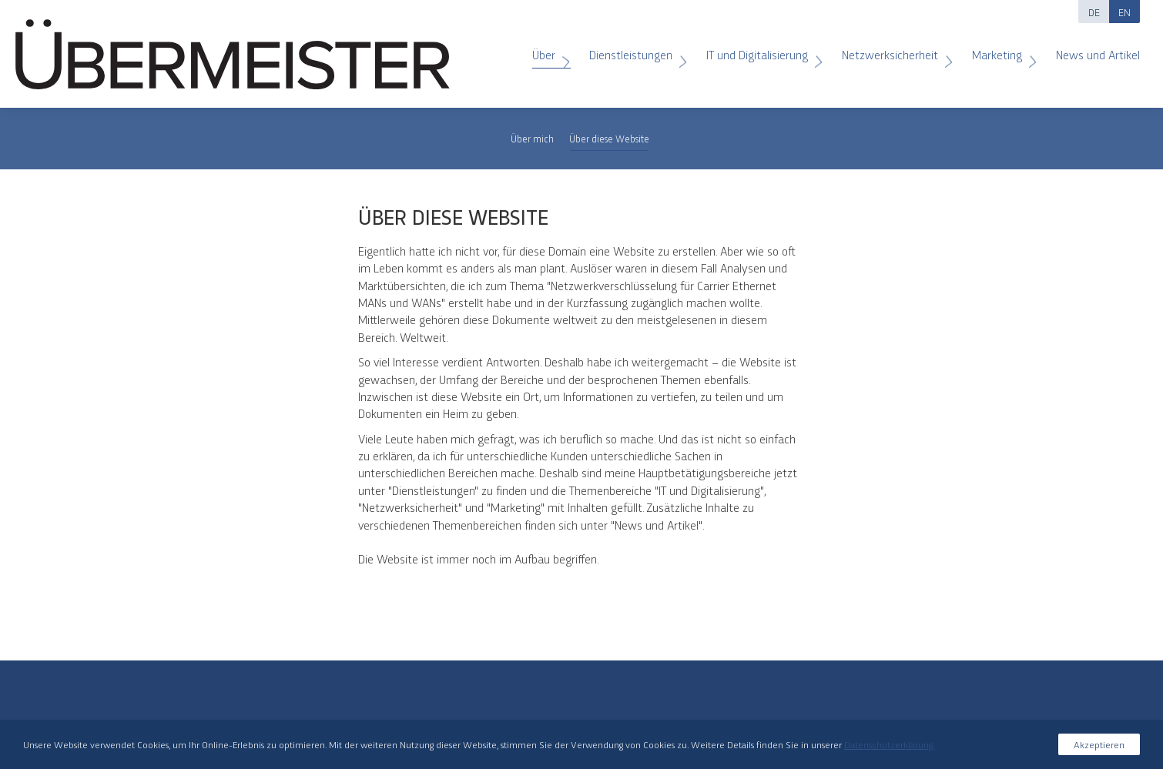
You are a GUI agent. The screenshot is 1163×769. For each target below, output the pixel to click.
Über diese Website (609, 138)
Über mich (532, 138)
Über (546, 49)
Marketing (999, 49)
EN (1124, 11)
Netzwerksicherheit (892, 49)
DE (1094, 11)
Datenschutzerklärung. (889, 744)
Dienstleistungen (633, 49)
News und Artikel (1090, 49)
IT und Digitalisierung (759, 49)
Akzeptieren (1099, 744)
